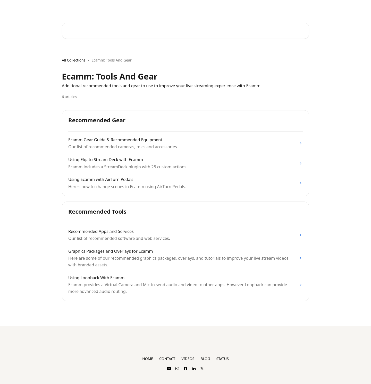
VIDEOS (187, 358)
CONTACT (167, 358)
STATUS (222, 358)
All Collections (73, 60)
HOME (147, 358)
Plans (275, 8)
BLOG (205, 358)
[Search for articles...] (185, 31)
